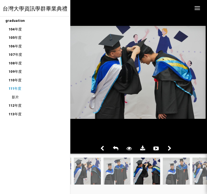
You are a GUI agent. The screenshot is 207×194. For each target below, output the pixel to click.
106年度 (15, 46)
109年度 (15, 71)
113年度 (15, 114)
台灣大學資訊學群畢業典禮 (35, 8)
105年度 (15, 37)
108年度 (15, 63)
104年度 (15, 29)
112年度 (15, 105)
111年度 (15, 88)
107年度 (15, 54)
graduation (15, 20)
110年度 (15, 80)
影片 (15, 97)
